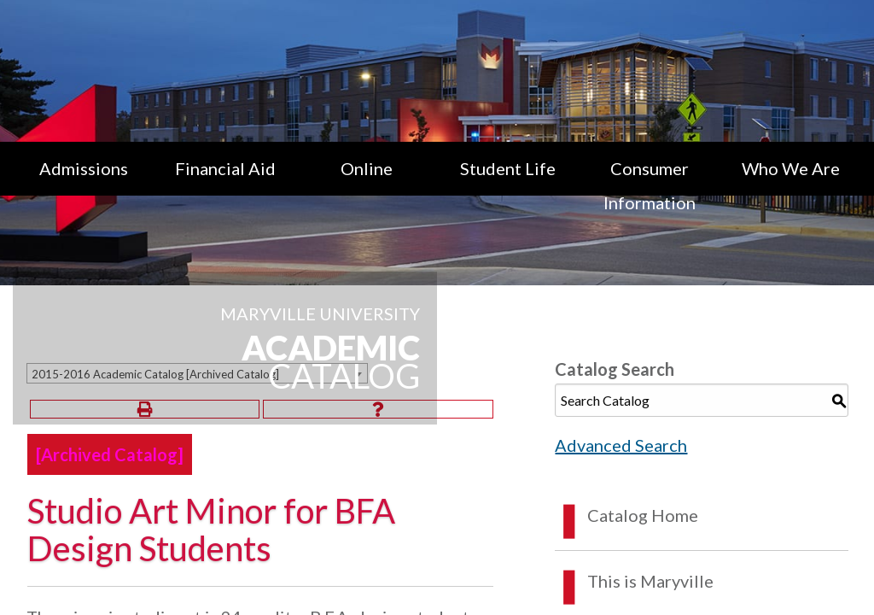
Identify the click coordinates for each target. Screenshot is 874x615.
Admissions (83, 168)
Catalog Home (642, 515)
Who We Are (791, 168)
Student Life (508, 168)
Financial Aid (225, 168)
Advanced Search (621, 445)
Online (367, 168)
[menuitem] (83, 185)
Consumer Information (649, 185)
